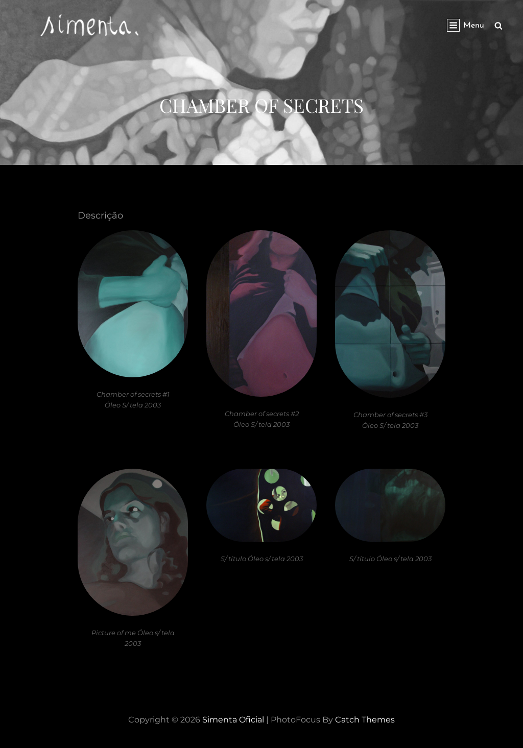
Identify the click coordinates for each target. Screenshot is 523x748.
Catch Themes (365, 720)
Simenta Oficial (233, 720)
